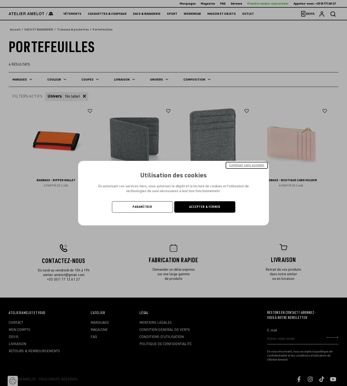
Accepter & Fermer (204, 207)
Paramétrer (142, 207)
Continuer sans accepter (246, 165)
